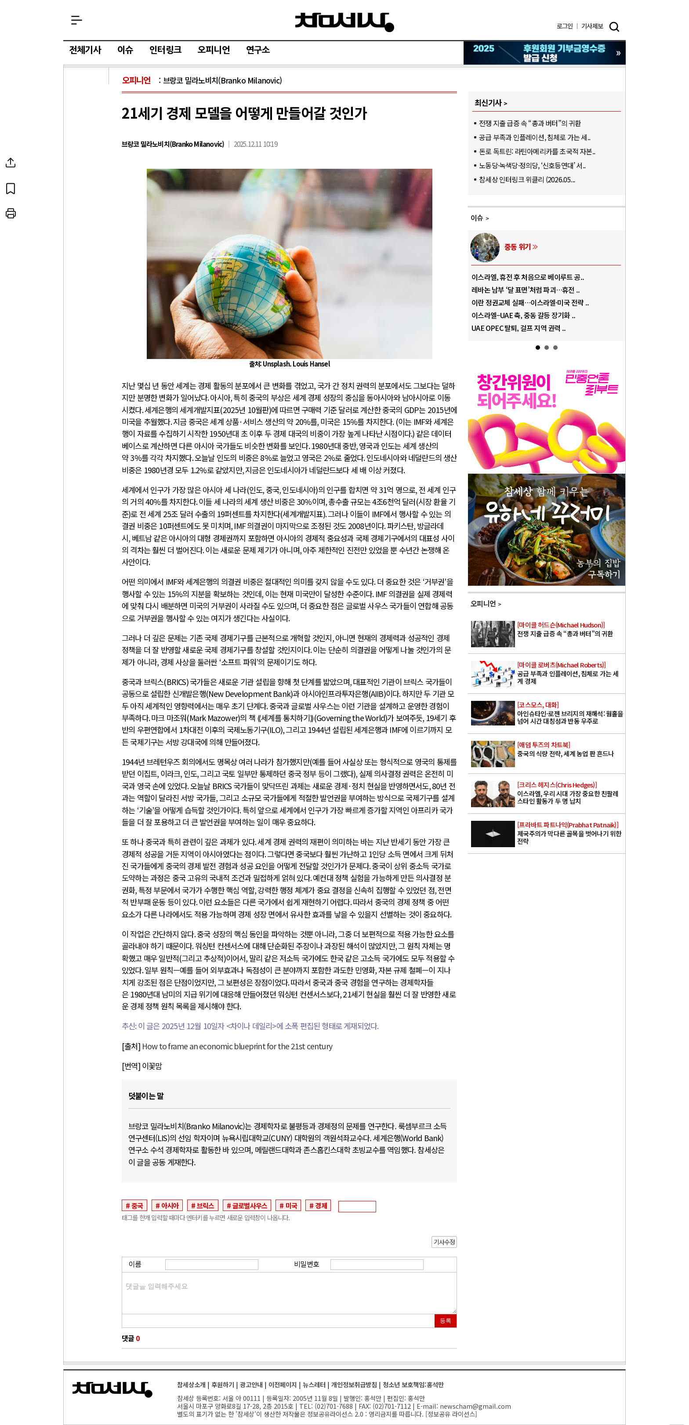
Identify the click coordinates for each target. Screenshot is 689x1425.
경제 (320, 1205)
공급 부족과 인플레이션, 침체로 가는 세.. (534, 137)
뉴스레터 (314, 1384)
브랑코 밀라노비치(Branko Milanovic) (222, 80)
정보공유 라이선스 (451, 1413)
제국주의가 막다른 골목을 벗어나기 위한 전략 (570, 833)
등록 (445, 1320)
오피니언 (214, 50)
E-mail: (427, 1405)
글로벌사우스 (249, 1205)
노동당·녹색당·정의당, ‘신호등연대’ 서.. (532, 165)
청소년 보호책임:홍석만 (413, 1384)
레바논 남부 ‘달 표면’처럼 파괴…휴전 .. (525, 289)
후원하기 (222, 1384)
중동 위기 (517, 246)
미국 (291, 1205)
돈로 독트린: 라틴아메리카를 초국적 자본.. (537, 151)
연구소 (258, 50)
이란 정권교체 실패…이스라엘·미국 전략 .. (530, 302)
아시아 (170, 1205)
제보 (592, 26)
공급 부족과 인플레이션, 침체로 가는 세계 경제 (570, 673)
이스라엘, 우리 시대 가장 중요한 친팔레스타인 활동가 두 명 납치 (570, 793)
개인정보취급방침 (354, 1384)
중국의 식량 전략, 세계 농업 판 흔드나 (570, 749)
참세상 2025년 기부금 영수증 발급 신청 (545, 53)
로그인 (565, 26)
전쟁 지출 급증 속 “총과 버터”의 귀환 (530, 123)
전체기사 (85, 50)
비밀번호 (306, 1263)
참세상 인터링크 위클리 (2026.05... (527, 179)
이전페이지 (282, 1384)
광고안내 (251, 1384)
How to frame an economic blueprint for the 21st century (237, 1046)
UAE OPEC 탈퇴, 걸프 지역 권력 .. (518, 328)
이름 (135, 1263)
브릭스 (205, 1205)
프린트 (87, 213)
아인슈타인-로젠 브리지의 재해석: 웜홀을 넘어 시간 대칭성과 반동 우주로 (570, 713)
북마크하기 (87, 188)
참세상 (344, 22)
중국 (137, 1205)
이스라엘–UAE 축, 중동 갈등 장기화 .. (523, 315)
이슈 (125, 50)
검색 (614, 27)
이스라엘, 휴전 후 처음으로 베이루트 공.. (527, 277)
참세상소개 (191, 1384)
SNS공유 (87, 162)
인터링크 (165, 50)
